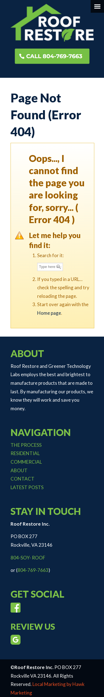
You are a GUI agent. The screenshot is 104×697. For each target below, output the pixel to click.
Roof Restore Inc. (52, 22)
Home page (49, 313)
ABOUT (19, 470)
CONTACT (22, 479)
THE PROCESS (26, 445)
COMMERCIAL (26, 462)
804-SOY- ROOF (28, 558)
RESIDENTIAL (25, 453)
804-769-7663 (33, 570)
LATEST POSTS (27, 487)
